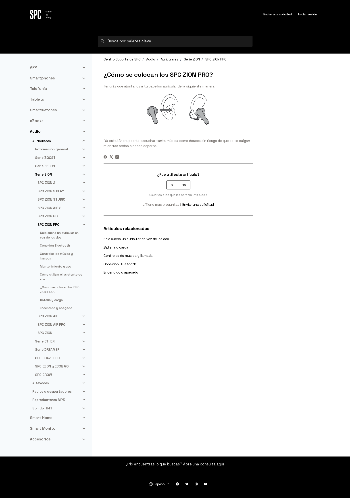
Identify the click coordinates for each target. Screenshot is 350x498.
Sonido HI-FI (42, 408)
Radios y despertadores (52, 391)
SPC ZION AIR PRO (51, 324)
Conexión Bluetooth (120, 264)
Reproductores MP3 (48, 400)
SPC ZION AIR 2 (49, 208)
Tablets (37, 99)
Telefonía (38, 88)
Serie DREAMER (47, 349)
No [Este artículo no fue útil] (184, 185)
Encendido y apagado (121, 272)
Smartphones (42, 78)
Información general (51, 149)
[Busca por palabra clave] (175, 41)
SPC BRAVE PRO (47, 358)
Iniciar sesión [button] (307, 14)
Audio (150, 59)
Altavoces (40, 383)
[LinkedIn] (117, 157)
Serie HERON (45, 166)
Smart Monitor (43, 428)
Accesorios (40, 439)
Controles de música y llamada (128, 255)
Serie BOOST (45, 158)
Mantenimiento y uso (55, 266)
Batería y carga (116, 247)
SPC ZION (45, 333)
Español (159, 484)
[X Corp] (111, 157)
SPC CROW (43, 375)
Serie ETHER (44, 341)
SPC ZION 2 (46, 183)
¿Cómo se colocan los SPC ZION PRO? (59, 289)
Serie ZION (192, 59)
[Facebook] (105, 157)
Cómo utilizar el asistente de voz (61, 276)
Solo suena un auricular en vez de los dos (136, 239)
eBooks (37, 120)
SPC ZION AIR (48, 316)
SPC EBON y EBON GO (52, 366)
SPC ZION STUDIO (51, 199)
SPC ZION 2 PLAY (51, 191)
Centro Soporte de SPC (122, 59)
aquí (220, 464)
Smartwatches (43, 110)
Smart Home (41, 417)
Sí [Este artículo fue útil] (172, 185)
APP (33, 67)
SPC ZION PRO (216, 59)
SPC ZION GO (48, 216)
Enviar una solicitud (277, 14)
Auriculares (169, 59)
